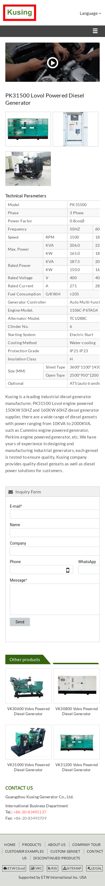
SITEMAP (72, 868)
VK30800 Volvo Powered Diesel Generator (76, 711)
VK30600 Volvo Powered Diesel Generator (28, 711)
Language (90, 13)
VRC (36, 868)
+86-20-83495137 (29, 812)
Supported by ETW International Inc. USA (52, 877)
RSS (52, 868)
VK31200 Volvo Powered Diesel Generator (76, 767)
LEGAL (94, 868)
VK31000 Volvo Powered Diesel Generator (28, 767)
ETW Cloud (14, 868)
